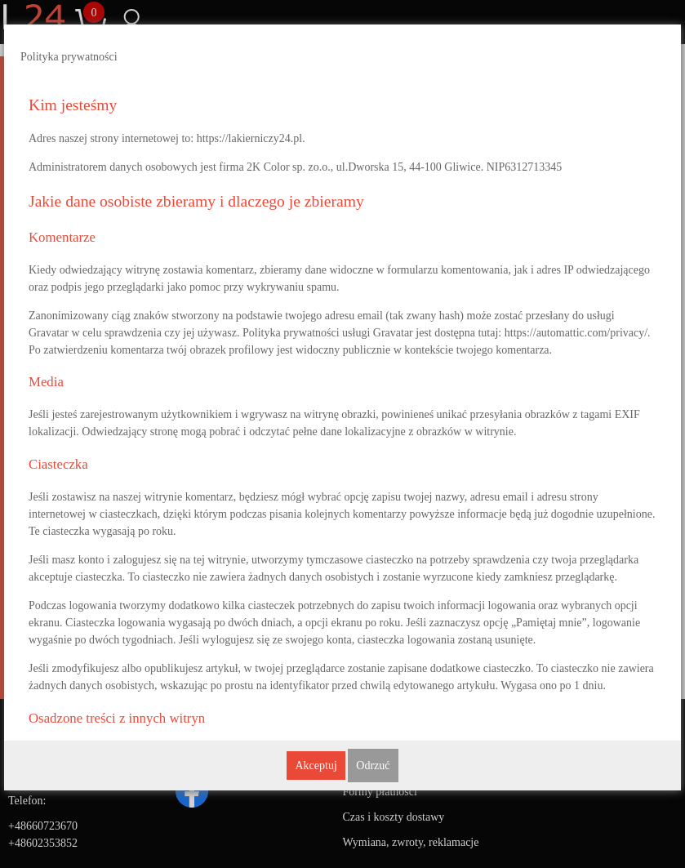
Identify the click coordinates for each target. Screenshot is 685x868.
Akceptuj (315, 765)
